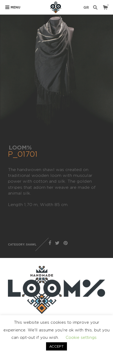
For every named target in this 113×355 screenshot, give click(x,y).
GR (86, 7)
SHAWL (31, 244)
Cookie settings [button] (81, 337)
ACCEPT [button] (56, 346)
